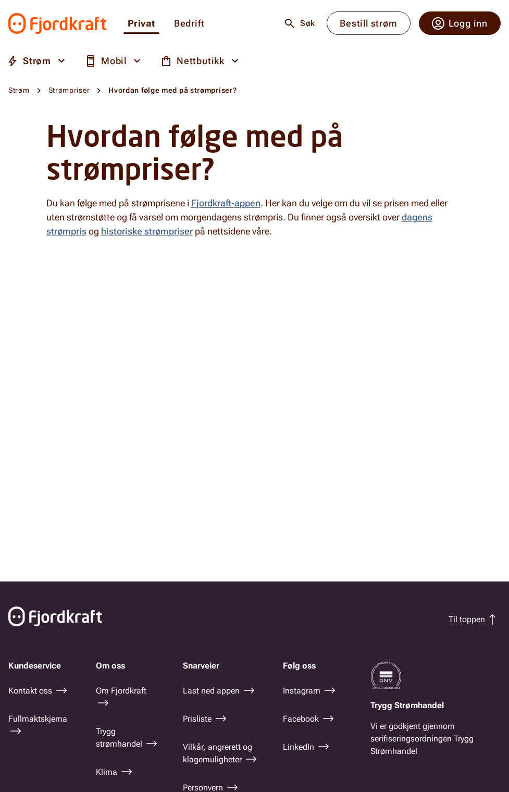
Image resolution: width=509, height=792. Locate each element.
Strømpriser (69, 90)
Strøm (19, 90)
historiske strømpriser (147, 231)
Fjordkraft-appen (225, 202)
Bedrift (189, 24)
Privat (141, 24)
